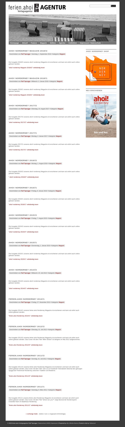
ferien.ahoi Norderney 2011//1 (27, 387)
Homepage (14, 43)
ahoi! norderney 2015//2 (23, 215)
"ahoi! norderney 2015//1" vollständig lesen (23, 259)
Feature (34, 43)
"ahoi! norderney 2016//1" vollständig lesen (23, 204)
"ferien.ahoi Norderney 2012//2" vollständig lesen (26, 345)
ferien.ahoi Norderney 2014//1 (27, 299)
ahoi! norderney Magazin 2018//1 (28, 78)
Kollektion (73, 43)
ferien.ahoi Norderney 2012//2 (27, 326)
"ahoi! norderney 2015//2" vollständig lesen (23, 232)
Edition (53, 43)
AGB (48, 423)
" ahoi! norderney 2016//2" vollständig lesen (24, 177)
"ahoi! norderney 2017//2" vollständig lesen (23, 122)
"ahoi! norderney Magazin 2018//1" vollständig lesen (27, 95)
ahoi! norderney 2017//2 (23, 106)
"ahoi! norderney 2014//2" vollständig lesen (23, 288)
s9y (67, 423)
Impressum (54, 423)
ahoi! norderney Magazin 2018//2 (28, 51)
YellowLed (92, 423)
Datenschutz (42, 423)
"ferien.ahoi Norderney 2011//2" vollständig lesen (26, 376)
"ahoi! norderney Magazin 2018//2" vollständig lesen (27, 68)
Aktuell (25, 43)
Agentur (62, 43)
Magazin (43, 43)
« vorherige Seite (32, 414)
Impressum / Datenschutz (90, 43)
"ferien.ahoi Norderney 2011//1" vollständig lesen (26, 405)
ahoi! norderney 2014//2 (23, 270)
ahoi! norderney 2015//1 (23, 242)
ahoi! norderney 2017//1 (23, 133)
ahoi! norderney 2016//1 (23, 188)
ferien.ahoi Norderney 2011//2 (27, 356)
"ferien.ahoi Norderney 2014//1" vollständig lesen (26, 316)
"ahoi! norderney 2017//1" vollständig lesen (23, 150)
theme (74, 423)
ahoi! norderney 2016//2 (23, 160)
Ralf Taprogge (25, 54)
